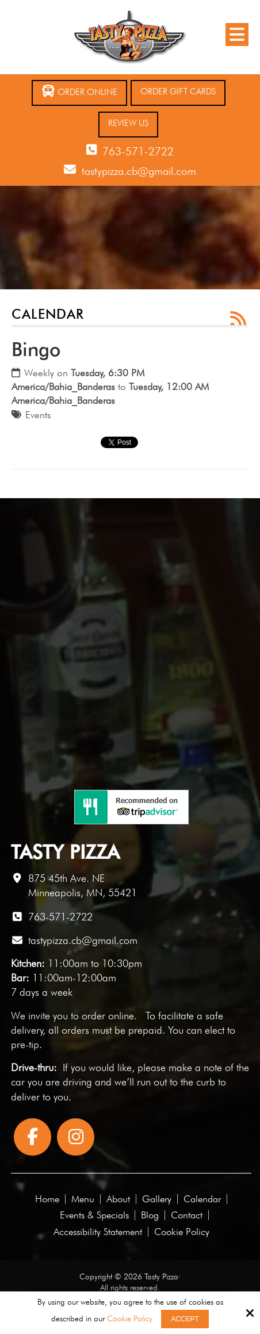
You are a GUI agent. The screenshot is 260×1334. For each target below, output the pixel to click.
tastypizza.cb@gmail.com (139, 171)
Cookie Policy (129, 1318)
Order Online (79, 91)
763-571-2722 (138, 151)
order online (108, 1016)
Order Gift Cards (178, 91)
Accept (185, 1319)
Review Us (128, 123)
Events (38, 415)
